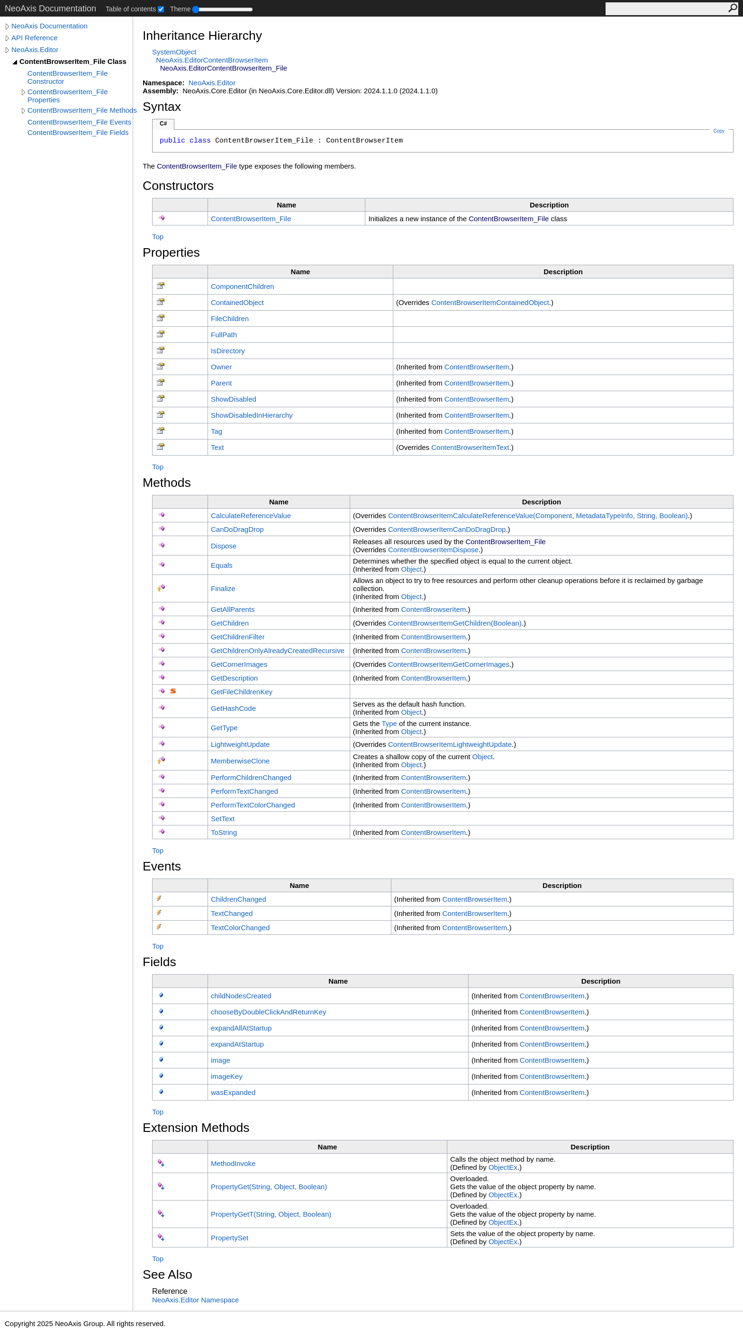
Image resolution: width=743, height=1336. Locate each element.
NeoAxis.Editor (34, 49)
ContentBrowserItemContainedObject (490, 302)
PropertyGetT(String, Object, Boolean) (271, 1214)
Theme (180, 9)
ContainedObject (237, 302)
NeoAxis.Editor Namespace (195, 1300)
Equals (222, 565)
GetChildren (230, 623)
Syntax (162, 106)
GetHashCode (233, 708)
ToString (224, 832)
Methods (167, 482)
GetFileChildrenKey (241, 692)
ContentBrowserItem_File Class (73, 61)
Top (157, 237)
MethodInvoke (233, 1163)
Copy (719, 131)
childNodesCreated (241, 996)
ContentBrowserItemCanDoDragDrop (447, 529)
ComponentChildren (242, 286)
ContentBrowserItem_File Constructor (67, 77)
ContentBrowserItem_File (251, 219)
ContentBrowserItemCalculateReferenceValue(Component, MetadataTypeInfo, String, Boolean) (538, 515)
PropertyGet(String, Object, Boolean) (269, 1187)
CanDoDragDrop (237, 529)
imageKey (227, 1076)
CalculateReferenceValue (251, 515)
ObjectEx (503, 1167)
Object (411, 569)
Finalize (223, 588)
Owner (221, 367)
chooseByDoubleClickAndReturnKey (268, 1012)
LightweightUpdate (240, 744)
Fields (159, 962)
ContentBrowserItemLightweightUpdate (450, 744)
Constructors (178, 186)
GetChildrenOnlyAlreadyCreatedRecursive (277, 650)
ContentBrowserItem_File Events (79, 122)
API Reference (34, 38)
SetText (223, 819)
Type (389, 723)
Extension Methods (196, 1128)
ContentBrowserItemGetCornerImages (448, 664)
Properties (171, 252)
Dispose (223, 546)
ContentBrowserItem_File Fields (77, 132)
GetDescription (234, 678)
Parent (221, 383)
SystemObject (174, 52)
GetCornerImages (239, 664)
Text (217, 447)
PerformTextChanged (244, 791)
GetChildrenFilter (237, 637)
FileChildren (230, 318)
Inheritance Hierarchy (202, 35)
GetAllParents (233, 609)
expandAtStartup (237, 1044)
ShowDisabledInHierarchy (252, 415)
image (220, 1060)
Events (162, 866)
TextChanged (232, 913)
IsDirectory (228, 351)
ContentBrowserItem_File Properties (67, 96)
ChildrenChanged (238, 899)
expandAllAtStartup (241, 1028)
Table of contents (131, 9)
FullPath (224, 335)
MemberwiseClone (240, 761)
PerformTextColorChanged (253, 805)
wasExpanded (233, 1092)
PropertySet (229, 1238)
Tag (216, 431)
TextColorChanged (240, 928)
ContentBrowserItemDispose (433, 550)
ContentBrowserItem (476, 367)
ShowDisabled (233, 399)
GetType (224, 728)
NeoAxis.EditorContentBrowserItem (212, 60)
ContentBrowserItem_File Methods (82, 110)
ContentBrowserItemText (470, 447)
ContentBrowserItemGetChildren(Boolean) (455, 623)
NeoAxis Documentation (49, 26)
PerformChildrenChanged (251, 777)
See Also (167, 1274)
